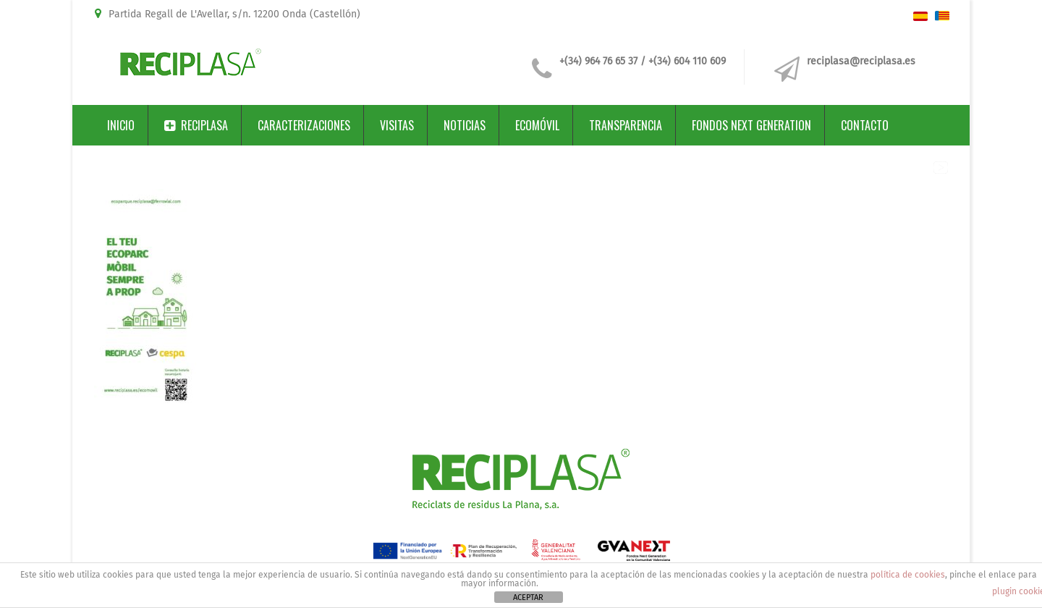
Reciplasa (196, 125)
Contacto (865, 125)
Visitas (397, 125)
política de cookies (908, 575)
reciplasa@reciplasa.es (861, 61)
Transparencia (625, 125)
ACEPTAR (528, 597)
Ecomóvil (537, 125)
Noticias (465, 125)
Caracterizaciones (304, 125)
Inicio (121, 125)
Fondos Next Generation (751, 125)
